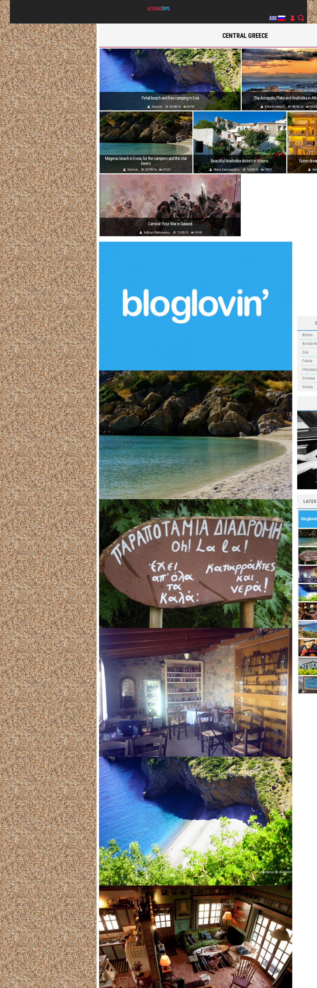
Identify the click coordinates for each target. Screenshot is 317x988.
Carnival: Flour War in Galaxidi (170, 223)
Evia (305, 352)
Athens (307, 335)
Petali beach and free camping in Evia (170, 98)
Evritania (308, 378)
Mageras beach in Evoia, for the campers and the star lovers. (146, 161)
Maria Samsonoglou (226, 169)
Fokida (307, 361)
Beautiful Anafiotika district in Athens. (240, 160)
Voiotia (307, 387)
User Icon (292, 18)
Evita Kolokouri (275, 106)
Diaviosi (157, 106)
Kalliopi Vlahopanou (157, 232)
